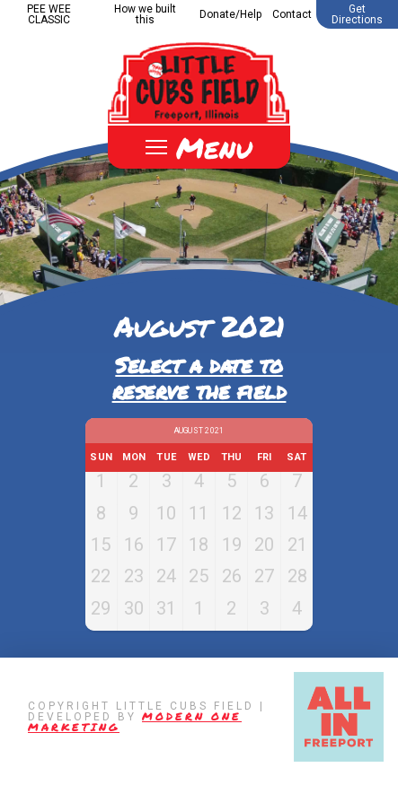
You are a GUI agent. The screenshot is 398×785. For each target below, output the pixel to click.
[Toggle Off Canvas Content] (199, 147)
